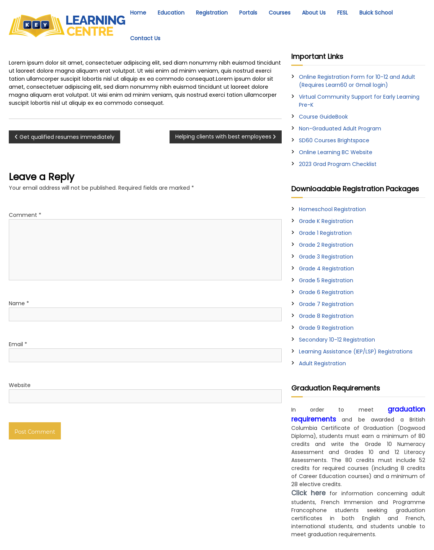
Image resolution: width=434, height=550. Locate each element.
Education (171, 12)
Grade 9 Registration (326, 328)
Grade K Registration (326, 221)
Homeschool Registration (332, 209)
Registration (212, 12)
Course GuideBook (323, 116)
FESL (342, 12)
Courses (279, 12)
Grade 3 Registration (326, 256)
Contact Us (145, 38)
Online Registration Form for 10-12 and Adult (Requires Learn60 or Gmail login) (357, 81)
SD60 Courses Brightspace (334, 140)
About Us (314, 12)
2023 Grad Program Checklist (338, 164)
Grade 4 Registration (326, 268)
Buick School (376, 12)
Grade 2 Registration (326, 245)
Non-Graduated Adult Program (340, 128)
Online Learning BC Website (335, 152)
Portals (248, 12)
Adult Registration (322, 363)
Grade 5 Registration (326, 280)
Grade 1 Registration (325, 233)
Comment (25, 215)
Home (138, 12)
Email (18, 344)
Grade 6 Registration (326, 292)
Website (20, 385)
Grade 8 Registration (326, 316)
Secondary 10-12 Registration (337, 339)
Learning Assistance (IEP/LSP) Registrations (356, 351)
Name (19, 303)
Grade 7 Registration (326, 304)
